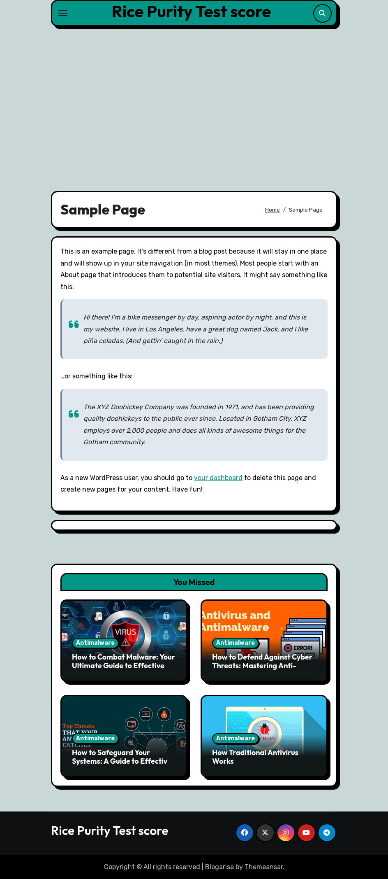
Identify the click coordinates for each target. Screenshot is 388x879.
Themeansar (264, 867)
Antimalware (95, 642)
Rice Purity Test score (191, 11)
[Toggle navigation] (62, 13)
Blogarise (219, 867)
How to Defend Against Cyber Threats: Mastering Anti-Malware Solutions (262, 665)
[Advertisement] (195, 103)
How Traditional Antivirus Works (255, 757)
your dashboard (218, 478)
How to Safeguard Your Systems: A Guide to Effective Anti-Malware (121, 761)
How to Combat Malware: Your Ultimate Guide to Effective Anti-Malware (123, 665)
